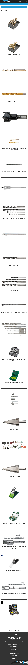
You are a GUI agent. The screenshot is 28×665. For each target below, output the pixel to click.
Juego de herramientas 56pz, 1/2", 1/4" (14, 617)
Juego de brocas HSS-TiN (14, 54)
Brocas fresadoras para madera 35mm (14, 125)
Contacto (13, 658)
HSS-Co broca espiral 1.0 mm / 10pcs (14, 78)
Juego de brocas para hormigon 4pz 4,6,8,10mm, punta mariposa (14, 289)
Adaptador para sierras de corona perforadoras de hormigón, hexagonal (14, 594)
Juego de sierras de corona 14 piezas (14, 382)
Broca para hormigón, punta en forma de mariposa (14, 312)
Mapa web (14, 650)
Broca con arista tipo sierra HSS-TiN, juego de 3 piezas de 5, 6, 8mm (14, 149)
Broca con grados (14, 429)
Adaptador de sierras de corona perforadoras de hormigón (14, 547)
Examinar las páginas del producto (8, 625)
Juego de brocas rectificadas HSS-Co (14, 31)
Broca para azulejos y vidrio (14, 242)
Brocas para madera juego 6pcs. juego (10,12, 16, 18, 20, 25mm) (14, 360)
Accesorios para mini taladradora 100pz (14, 453)
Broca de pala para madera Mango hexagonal (14, 195)
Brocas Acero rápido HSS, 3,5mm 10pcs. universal (14, 171)
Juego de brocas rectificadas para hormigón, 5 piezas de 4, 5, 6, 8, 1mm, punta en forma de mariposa (14, 219)
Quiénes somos (14, 655)
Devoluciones (13, 649)
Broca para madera (14, 265)
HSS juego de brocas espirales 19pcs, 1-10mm (14, 523)
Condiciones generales (13, 648)
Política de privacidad (14, 646)
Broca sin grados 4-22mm (14, 476)
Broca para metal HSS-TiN (14, 101)
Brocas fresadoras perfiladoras (14, 406)
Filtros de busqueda (5, 7)
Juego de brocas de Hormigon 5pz (14, 500)
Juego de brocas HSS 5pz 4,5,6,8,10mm (14, 336)
